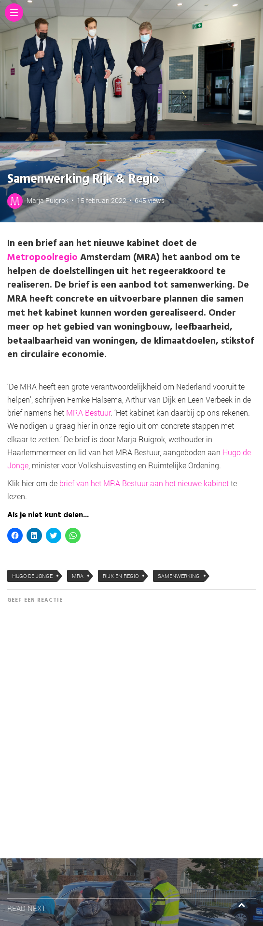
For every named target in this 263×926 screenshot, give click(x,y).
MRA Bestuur (88, 412)
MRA (77, 575)
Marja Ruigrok (48, 200)
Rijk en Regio (120, 575)
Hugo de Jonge (32, 575)
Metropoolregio (42, 257)
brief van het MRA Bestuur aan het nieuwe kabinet (144, 483)
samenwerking (179, 575)
